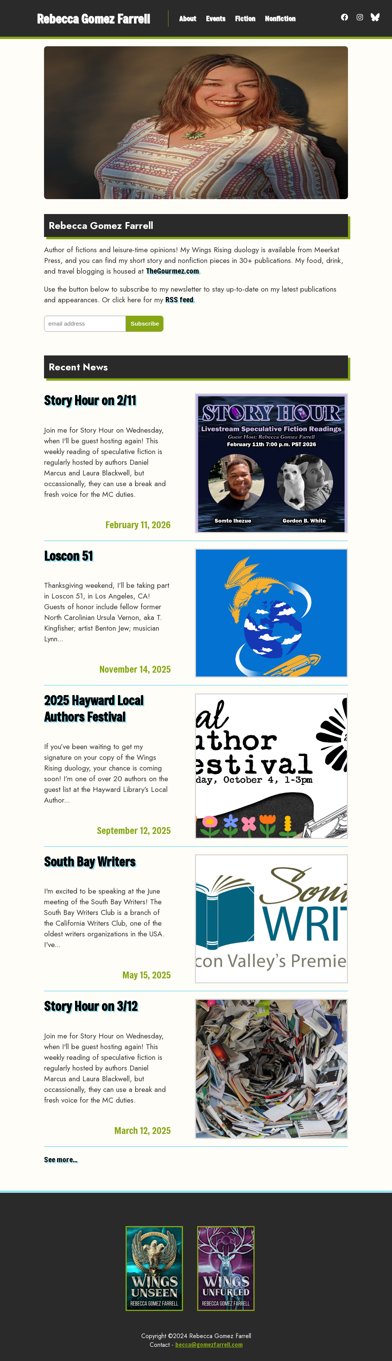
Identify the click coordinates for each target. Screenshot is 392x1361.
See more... (61, 1159)
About (187, 18)
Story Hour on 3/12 (90, 1006)
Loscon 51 (68, 556)
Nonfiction (280, 18)
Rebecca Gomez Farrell (93, 18)
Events (215, 18)
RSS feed (179, 299)
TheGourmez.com (172, 271)
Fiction (245, 18)
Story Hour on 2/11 (90, 400)
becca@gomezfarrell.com (209, 1344)
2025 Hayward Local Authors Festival (93, 708)
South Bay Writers (89, 861)
